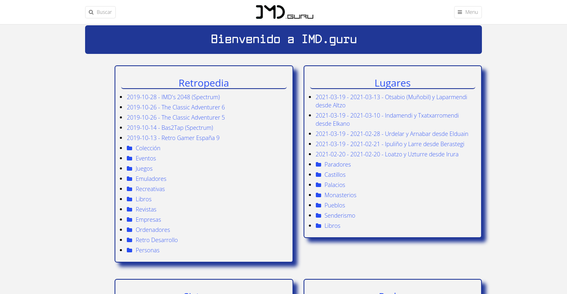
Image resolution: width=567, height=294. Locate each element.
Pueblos (330, 205)
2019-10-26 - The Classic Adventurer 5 (176, 117)
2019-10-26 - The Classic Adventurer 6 (176, 107)
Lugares (393, 83)
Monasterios (336, 195)
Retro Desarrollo (152, 240)
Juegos (140, 168)
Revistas (141, 209)
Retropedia (204, 83)
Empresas (144, 219)
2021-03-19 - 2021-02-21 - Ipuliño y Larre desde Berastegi (390, 144)
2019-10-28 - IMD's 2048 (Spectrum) (173, 97)
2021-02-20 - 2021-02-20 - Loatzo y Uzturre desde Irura (387, 154)
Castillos (331, 174)
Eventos (141, 158)
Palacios (330, 185)
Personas (143, 250)
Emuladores (146, 179)
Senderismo (336, 215)
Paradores (333, 164)
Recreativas (146, 189)
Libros (328, 225)
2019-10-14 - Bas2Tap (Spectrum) (170, 127)
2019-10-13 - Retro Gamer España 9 (173, 138)
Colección (143, 148)
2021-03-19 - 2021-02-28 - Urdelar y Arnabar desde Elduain (392, 134)
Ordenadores (148, 230)
